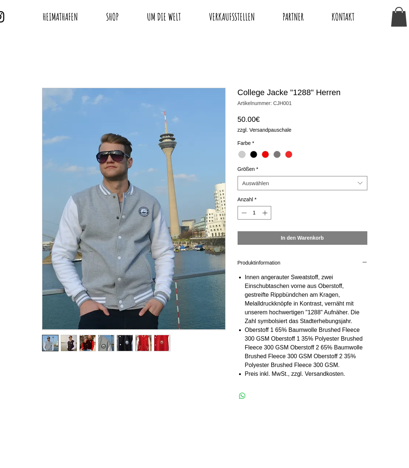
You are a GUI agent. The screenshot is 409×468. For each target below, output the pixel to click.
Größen (248, 169)
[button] (399, 17)
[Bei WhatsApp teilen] (242, 396)
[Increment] (265, 212)
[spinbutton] (254, 212)
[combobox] (302, 183)
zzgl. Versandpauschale (265, 130)
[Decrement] (243, 212)
